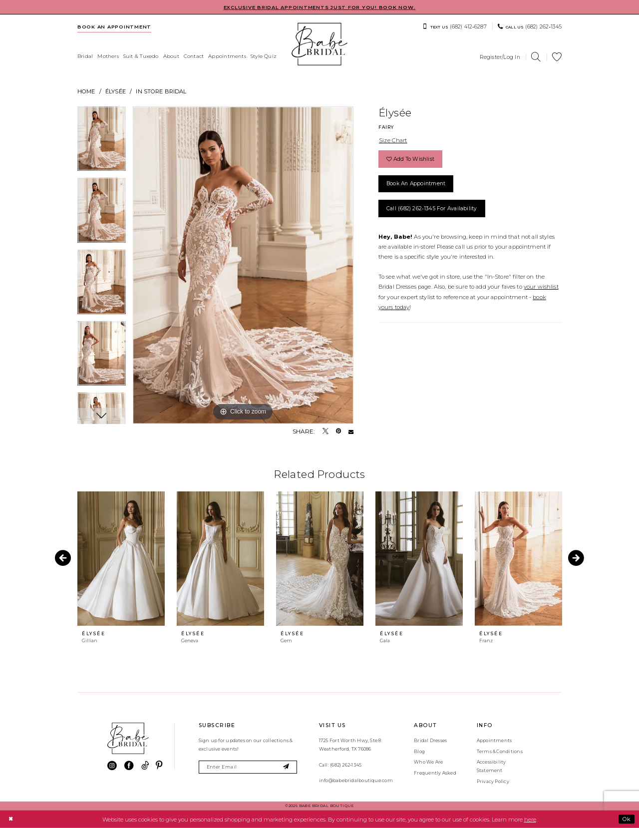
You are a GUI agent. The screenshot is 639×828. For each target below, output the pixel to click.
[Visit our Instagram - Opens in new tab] (112, 766)
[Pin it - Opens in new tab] (338, 431)
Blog (419, 751)
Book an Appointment (415, 183)
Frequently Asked (435, 773)
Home (86, 91)
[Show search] (536, 57)
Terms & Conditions (500, 751)
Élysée (115, 91)
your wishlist (541, 286)
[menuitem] (114, 26)
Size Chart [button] (393, 140)
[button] (500, 57)
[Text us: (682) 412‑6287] (454, 26)
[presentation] (121, 558)
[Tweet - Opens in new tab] (325, 431)
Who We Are (428, 762)
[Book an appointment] (114, 26)
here (530, 819)
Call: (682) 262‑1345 (340, 765)
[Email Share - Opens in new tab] (350, 431)
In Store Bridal (161, 91)
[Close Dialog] (10, 819)
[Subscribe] (286, 767)
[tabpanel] (101, 142)
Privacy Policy (493, 781)
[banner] (319, 44)
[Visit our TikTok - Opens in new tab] (145, 766)
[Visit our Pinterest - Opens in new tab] (159, 766)
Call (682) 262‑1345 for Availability (431, 208)
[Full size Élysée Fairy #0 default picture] (243, 265)
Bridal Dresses (430, 740)
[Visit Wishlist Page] (557, 57)
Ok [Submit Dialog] (627, 819)
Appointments (494, 740)
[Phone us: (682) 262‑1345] (529, 26)
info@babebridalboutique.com (356, 780)
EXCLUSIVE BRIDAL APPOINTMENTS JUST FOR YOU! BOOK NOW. (320, 7)
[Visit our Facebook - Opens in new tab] (129, 766)
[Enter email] (248, 767)
